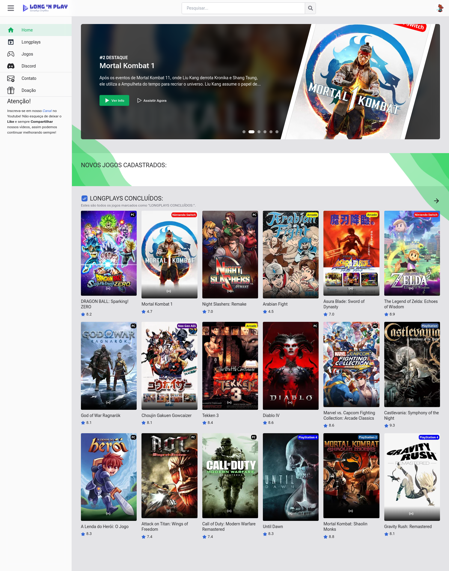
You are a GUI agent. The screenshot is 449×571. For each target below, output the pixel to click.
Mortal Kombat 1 (127, 66)
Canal (47, 111)
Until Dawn (273, 526)
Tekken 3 (210, 415)
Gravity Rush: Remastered (408, 526)
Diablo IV (271, 415)
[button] (243, 131)
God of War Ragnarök (100, 415)
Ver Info (114, 101)
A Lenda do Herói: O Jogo (105, 526)
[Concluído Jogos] (436, 200)
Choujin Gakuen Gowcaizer (166, 415)
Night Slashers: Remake (224, 304)
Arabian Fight (275, 304)
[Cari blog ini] (243, 8)
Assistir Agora (151, 101)
